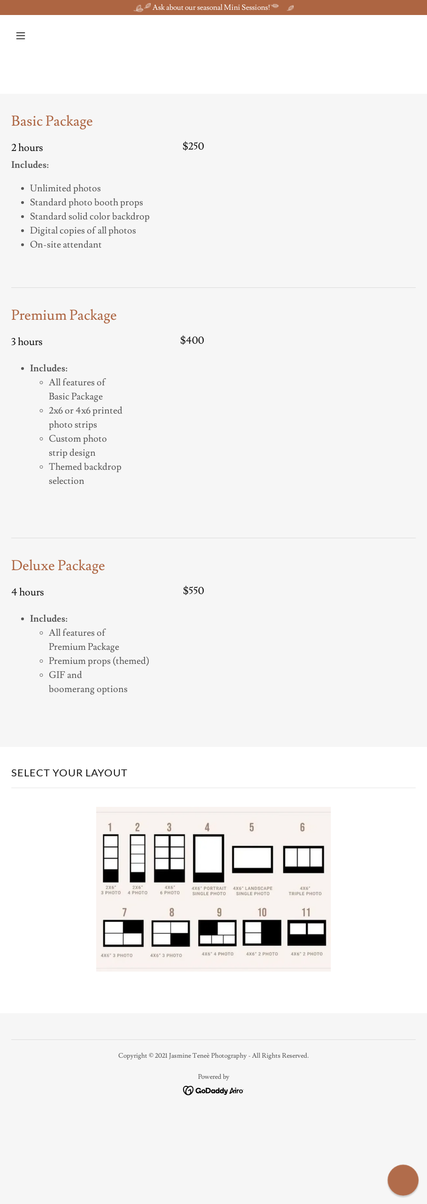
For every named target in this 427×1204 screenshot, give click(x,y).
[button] (41, 35)
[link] (213, 1088)
